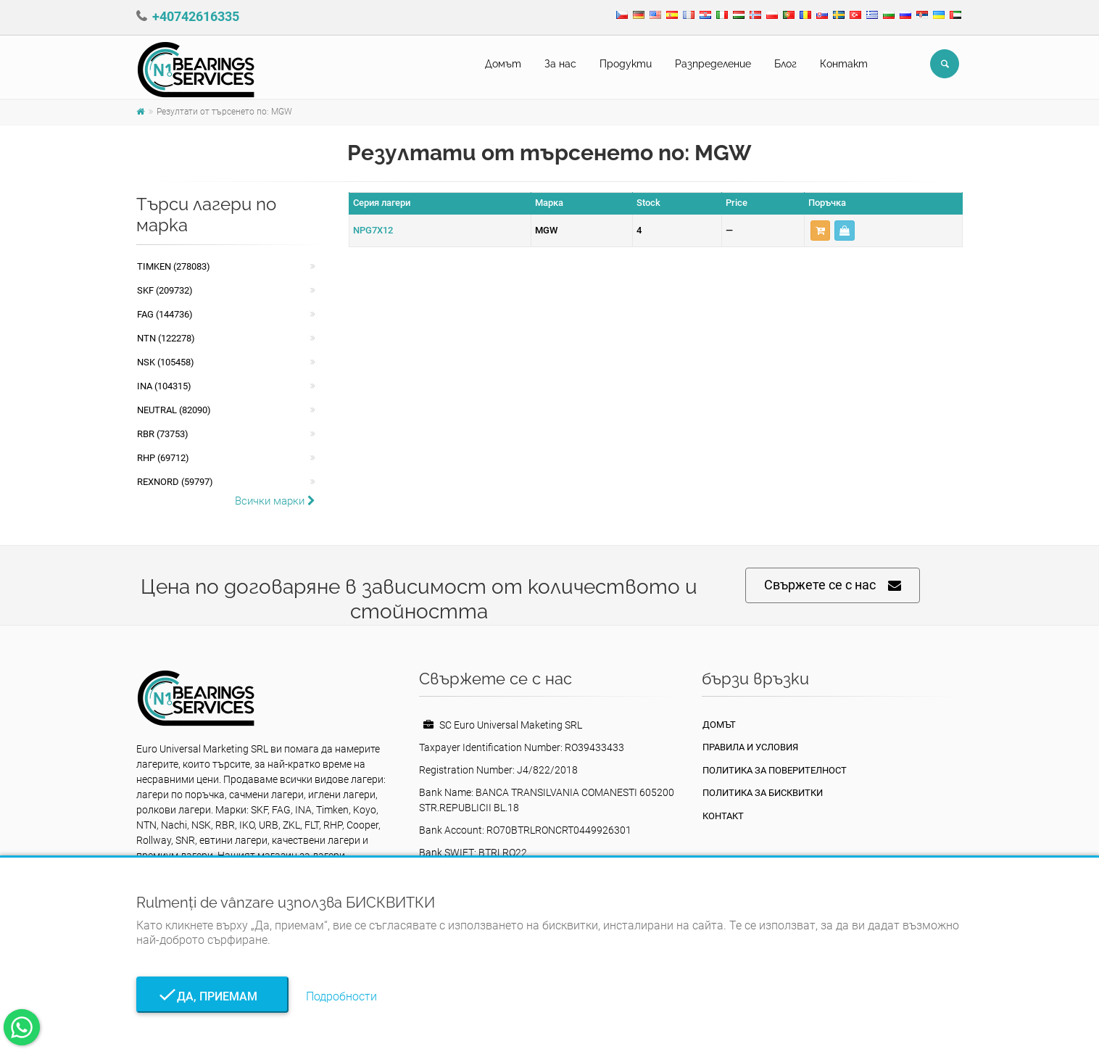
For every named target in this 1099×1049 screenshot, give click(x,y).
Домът (503, 64)
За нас (560, 64)
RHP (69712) (163, 457)
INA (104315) (164, 386)
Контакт (844, 64)
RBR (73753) (162, 433)
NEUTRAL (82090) (174, 410)
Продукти (626, 64)
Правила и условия (750, 747)
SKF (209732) (165, 290)
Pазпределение (713, 64)
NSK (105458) (165, 362)
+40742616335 (195, 16)
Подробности (341, 996)
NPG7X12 (373, 230)
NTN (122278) (166, 338)
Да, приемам (212, 996)
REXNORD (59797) (175, 481)
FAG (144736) (165, 314)
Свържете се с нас (832, 585)
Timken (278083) (173, 266)
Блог (785, 64)
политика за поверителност (774, 770)
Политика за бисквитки (762, 792)
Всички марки (275, 500)
